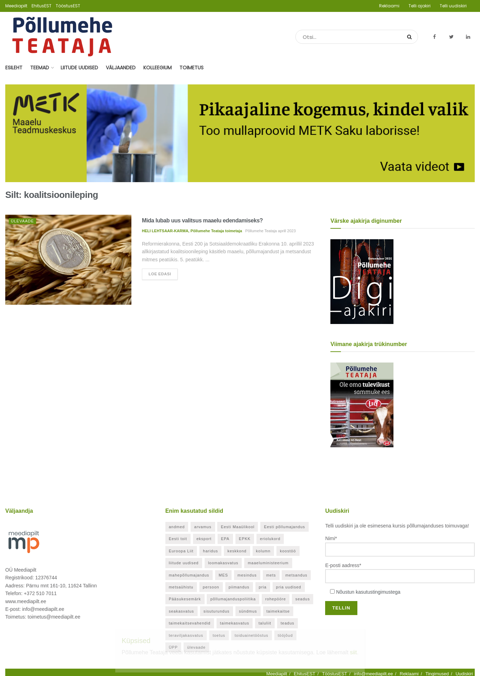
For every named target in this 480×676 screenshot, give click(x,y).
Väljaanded (121, 67)
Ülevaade (22, 221)
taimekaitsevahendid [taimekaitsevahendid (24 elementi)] (190, 623)
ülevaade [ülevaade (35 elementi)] (196, 647)
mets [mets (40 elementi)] (271, 575)
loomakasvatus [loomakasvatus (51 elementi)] (223, 563)
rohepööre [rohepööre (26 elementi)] (275, 599)
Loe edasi (160, 274)
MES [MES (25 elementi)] (223, 575)
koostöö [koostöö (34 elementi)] (288, 551)
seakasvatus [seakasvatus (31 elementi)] (181, 611)
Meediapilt (16, 6)
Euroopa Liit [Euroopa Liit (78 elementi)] (181, 551)
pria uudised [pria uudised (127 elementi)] (288, 587)
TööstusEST (68, 6)
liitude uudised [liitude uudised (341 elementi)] (184, 563)
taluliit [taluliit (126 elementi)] (265, 623)
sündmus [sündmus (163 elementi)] (248, 611)
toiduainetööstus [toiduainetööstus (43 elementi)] (251, 635)
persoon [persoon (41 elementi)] (211, 587)
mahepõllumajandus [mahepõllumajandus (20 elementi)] (189, 575)
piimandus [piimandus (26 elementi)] (239, 587)
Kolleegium (157, 67)
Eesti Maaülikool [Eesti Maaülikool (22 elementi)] (237, 527)
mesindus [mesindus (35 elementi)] (247, 575)
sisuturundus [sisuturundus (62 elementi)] (216, 611)
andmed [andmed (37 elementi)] (177, 527)
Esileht (13, 67)
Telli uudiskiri (453, 6)
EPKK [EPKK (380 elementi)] (245, 539)
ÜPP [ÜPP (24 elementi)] (173, 647)
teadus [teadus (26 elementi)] (287, 623)
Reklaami (389, 6)
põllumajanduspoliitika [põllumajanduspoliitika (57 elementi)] (233, 599)
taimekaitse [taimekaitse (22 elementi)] (278, 611)
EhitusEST (42, 6)
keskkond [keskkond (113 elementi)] (236, 551)
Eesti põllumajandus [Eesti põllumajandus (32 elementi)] (284, 527)
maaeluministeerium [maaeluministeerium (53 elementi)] (268, 563)
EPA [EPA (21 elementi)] (225, 539)
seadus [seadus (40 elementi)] (302, 599)
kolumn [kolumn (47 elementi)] (263, 551)
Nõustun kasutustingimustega (368, 592)
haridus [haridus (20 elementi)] (210, 551)
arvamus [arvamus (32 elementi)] (202, 527)
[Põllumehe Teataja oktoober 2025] (361, 404)
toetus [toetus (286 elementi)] (219, 635)
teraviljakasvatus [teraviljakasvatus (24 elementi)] (186, 635)
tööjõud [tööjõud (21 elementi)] (285, 635)
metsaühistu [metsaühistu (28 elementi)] (181, 587)
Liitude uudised (79, 67)
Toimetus (191, 67)
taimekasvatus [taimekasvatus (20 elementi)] (234, 623)
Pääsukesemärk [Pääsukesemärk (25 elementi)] (185, 599)
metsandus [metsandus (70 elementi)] (296, 575)
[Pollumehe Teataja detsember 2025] (361, 281)
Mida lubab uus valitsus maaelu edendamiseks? (202, 220)
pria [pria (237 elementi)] (263, 587)
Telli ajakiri (420, 6)
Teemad (39, 67)
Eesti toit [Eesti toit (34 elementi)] (178, 539)
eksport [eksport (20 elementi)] (204, 539)
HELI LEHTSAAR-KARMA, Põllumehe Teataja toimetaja (192, 231)
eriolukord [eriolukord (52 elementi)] (270, 539)
